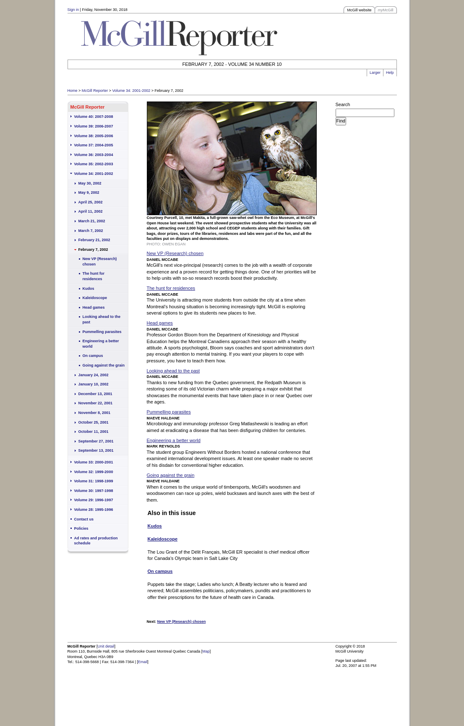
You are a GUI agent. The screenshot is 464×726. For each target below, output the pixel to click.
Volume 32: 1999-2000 (93, 472)
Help (390, 72)
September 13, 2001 (96, 450)
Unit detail (106, 646)
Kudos (88, 288)
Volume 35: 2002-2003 (93, 164)
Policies (81, 528)
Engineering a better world (101, 344)
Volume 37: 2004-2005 (93, 145)
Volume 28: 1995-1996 (93, 509)
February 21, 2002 (94, 240)
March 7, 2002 (90, 231)
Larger (375, 72)
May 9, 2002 (88, 192)
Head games (94, 307)
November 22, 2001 (95, 403)
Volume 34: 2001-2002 (131, 90)
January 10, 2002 (93, 384)
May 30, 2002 (90, 183)
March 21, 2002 (91, 221)
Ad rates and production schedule (96, 541)
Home (73, 90)
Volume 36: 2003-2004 (93, 155)
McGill (386, 10)
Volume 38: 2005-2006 (93, 136)
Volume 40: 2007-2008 (93, 116)
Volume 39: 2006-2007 (93, 126)
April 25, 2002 (90, 202)
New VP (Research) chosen (100, 261)
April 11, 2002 (90, 211)
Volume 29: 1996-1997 (93, 500)
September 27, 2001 (96, 441)
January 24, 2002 (93, 375)
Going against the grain (104, 365)
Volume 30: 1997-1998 (93, 491)
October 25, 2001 (93, 422)
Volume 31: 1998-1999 (93, 481)
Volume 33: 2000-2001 (93, 462)
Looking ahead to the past (102, 319)
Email (143, 662)
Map (206, 651)
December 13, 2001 (95, 394)
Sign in (73, 10)
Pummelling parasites (102, 332)
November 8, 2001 (94, 413)
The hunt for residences (94, 276)
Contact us (84, 519)
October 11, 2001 (93, 431)
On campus (93, 356)
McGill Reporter (95, 90)
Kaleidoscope (95, 298)
